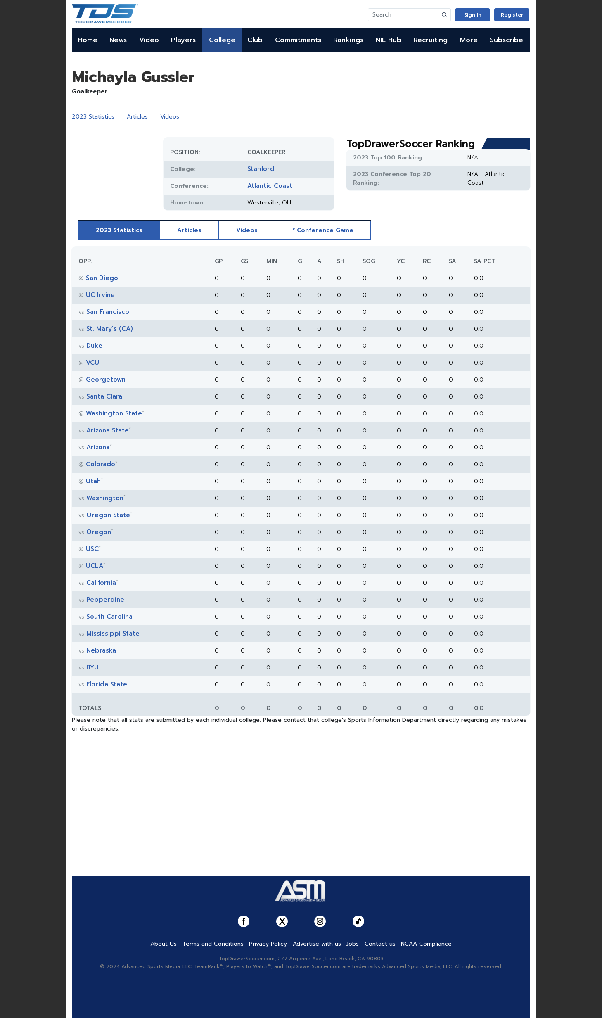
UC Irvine (100, 294)
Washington (104, 498)
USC (92, 548)
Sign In (472, 15)
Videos (169, 116)
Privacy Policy (268, 944)
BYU (92, 667)
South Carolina (109, 616)
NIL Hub (388, 40)
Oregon (98, 531)
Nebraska (101, 650)
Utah (93, 481)
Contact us (380, 944)
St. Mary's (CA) (109, 328)
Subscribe (506, 40)
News (118, 40)
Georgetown (106, 379)
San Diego (102, 277)
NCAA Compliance (426, 944)
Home (87, 40)
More (469, 40)
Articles (137, 116)
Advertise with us (317, 944)
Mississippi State (113, 633)
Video (149, 40)
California (101, 582)
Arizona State (107, 430)
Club (255, 40)
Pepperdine (105, 599)
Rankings (348, 40)
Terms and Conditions (213, 944)
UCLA (94, 565)
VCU (92, 362)
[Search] (403, 14)
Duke (94, 345)
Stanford (261, 168)
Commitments (298, 40)
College (222, 40)
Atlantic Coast (269, 185)
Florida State (106, 684)
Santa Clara (104, 396)
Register (512, 15)
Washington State (114, 413)
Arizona (98, 447)
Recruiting (430, 40)
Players (183, 40)
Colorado (100, 464)
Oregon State (108, 515)
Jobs (352, 944)
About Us (163, 944)
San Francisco (107, 311)
